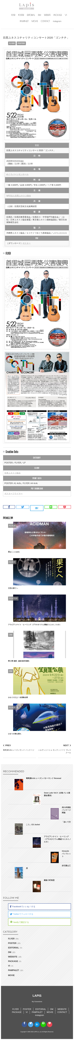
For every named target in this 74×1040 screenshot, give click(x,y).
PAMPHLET (24, 21)
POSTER (21, 15)
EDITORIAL (31, 15)
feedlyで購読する (19, 921)
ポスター (26, 243)
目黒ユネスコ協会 (12, 473)
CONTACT (45, 21)
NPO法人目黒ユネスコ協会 (18, 196)
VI (66, 15)
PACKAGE (58, 15)
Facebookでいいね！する (22, 906)
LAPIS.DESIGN (60, 233)
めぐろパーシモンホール (17, 174)
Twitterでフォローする (21, 914)
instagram (57, 21)
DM (39, 15)
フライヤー (18, 494)
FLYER (13, 15)
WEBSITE (47, 15)
